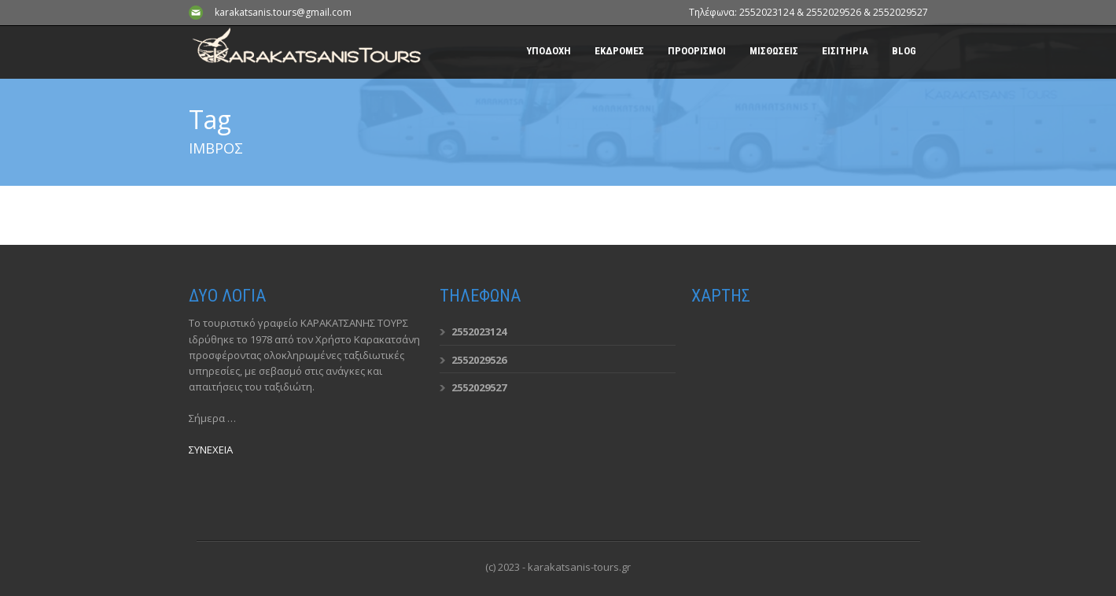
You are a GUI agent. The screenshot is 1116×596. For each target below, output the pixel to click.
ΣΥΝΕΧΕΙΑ (211, 449)
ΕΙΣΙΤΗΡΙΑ (845, 51)
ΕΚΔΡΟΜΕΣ (619, 51)
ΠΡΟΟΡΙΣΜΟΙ (697, 51)
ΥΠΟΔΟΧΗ (548, 51)
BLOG (904, 51)
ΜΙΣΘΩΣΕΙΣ (774, 51)
